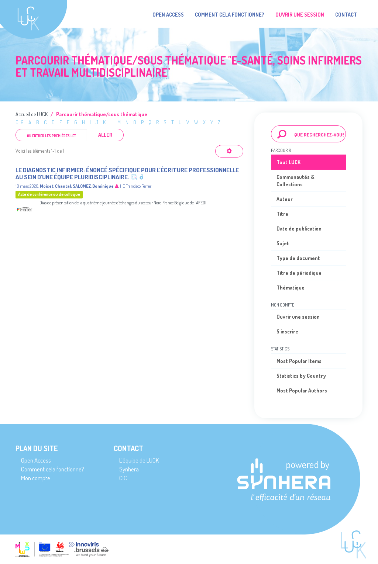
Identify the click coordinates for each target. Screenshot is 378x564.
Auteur (284, 199)
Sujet (282, 243)
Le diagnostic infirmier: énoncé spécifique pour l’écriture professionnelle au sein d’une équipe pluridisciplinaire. (127, 173)
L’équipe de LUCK (139, 460)
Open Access (168, 14)
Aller (105, 135)
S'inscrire (287, 331)
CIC (123, 478)
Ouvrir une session (298, 317)
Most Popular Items (299, 361)
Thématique (290, 287)
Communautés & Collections (295, 180)
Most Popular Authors (301, 390)
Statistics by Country (301, 376)
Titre (282, 214)
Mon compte (35, 478)
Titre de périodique (299, 273)
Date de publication (299, 228)
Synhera (129, 469)
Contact (346, 14)
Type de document (298, 258)
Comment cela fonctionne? (229, 14)
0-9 (20, 122)
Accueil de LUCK (32, 114)
